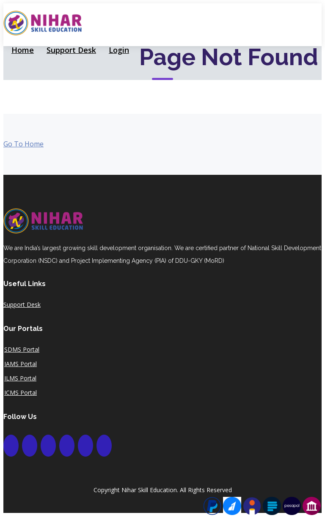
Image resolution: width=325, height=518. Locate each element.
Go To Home (23, 144)
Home (22, 50)
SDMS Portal (21, 350)
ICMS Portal (20, 393)
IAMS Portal (20, 364)
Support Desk (71, 50)
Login (119, 50)
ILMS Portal (20, 378)
